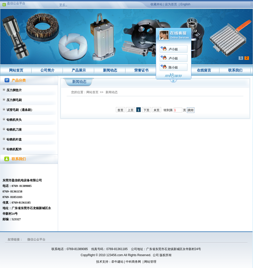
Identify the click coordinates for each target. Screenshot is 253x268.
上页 (131, 110)
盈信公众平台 (16, 4)
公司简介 (47, 70)
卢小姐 (173, 49)
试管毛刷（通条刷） (20, 110)
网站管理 (150, 261)
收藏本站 (156, 4)
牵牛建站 (117, 261)
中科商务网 (133, 261)
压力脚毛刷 (14, 100)
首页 (120, 110)
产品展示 (79, 70)
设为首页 (171, 4)
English (185, 4)
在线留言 (204, 70)
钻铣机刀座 (14, 129)
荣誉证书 (141, 70)
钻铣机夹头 (14, 119)
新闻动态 (110, 70)
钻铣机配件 (14, 149)
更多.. (63, 5)
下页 (146, 110)
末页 (157, 110)
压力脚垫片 (14, 90)
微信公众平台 (36, 239)
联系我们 (235, 70)
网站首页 (16, 70)
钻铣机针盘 (14, 139)
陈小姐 (173, 67)
